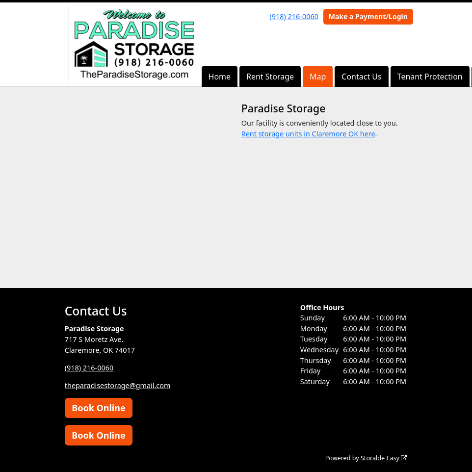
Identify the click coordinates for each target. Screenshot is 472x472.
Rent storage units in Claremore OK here (308, 133)
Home (220, 76)
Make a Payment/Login (368, 16)
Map (318, 76)
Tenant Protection (430, 76)
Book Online (98, 408)
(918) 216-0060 (294, 16)
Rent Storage (270, 76)
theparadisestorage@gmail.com (118, 385)
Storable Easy (384, 458)
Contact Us (361, 76)
